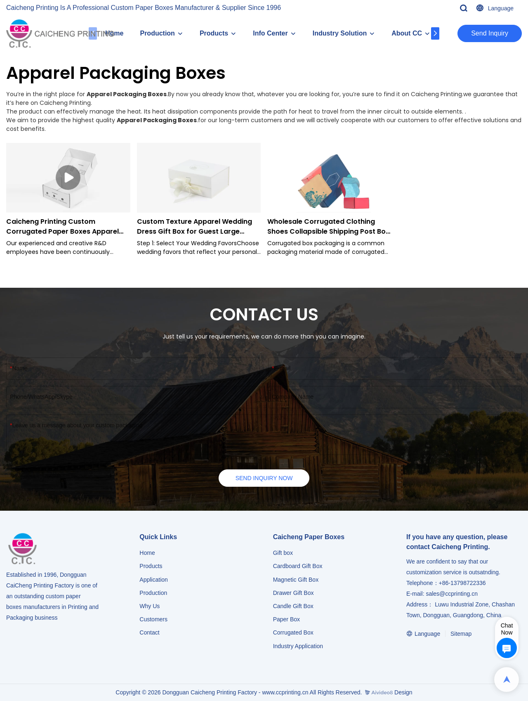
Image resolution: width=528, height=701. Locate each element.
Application (153, 579)
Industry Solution (340, 33)
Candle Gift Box (293, 606)
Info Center (270, 33)
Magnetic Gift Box (296, 579)
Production (157, 33)
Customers (153, 619)
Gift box (283, 552)
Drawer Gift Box (293, 593)
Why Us (149, 606)
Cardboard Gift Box (298, 566)
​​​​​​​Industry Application (298, 646)
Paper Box (286, 619)
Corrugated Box (293, 632)
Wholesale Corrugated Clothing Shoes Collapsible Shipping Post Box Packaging (328, 227)
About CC (406, 33)
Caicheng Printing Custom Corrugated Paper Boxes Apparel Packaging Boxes (62, 227)
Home (147, 552)
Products (214, 33)
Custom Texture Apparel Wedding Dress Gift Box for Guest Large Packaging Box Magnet (194, 227)
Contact (149, 632)
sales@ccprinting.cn (452, 593)
